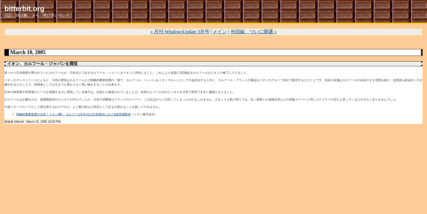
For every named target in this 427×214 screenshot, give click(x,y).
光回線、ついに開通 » (253, 31)
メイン (220, 31)
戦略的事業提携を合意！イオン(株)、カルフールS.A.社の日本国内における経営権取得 (73, 114)
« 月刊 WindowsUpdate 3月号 (179, 31)
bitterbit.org (24, 8)
